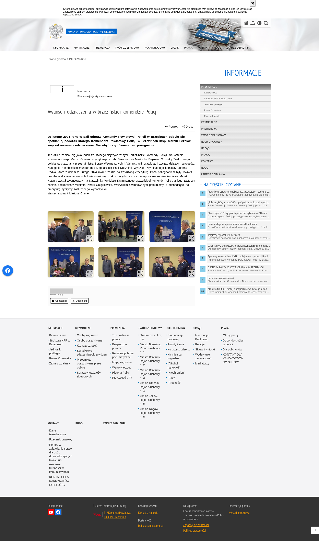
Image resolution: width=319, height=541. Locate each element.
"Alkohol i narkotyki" (173, 365)
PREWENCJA (209, 128)
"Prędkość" (174, 382)
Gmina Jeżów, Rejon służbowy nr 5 (150, 399)
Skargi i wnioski (205, 349)
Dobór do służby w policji (233, 342)
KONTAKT (207, 161)
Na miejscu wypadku (174, 356)
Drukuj (188, 126)
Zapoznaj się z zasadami (196, 525)
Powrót (171, 126)
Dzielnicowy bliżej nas (151, 337)
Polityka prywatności (194, 530)
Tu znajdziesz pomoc (120, 337)
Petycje (199, 344)
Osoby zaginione (87, 335)
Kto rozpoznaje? (87, 345)
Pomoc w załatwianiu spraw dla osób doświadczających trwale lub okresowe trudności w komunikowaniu (60, 458)
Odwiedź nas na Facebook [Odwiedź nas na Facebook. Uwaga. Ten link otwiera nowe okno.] (58, 512)
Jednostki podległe (213, 104)
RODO (204, 167)
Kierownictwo (210, 92)
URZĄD (205, 148)
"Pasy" (171, 377)
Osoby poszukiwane (89, 340)
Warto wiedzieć (121, 367)
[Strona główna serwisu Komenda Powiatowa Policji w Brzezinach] (246, 23)
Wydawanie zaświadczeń (203, 356)
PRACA (205, 154)
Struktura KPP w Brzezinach (218, 98)
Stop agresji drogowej (174, 337)
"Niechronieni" (176, 372)
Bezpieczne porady (119, 346)
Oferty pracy (230, 335)
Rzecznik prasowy (60, 439)
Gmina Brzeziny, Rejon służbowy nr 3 (150, 374)
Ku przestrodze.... (178, 349)
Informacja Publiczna (201, 337)
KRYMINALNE (209, 122)
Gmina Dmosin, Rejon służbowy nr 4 (150, 386)
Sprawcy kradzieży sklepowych (89, 374)
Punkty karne (175, 344)
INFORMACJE (78, 59)
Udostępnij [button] (59, 300)
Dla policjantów (232, 349)
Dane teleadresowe (57, 432)
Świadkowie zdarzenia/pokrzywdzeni (92, 352)
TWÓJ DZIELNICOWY (213, 135)
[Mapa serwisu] (252, 23)
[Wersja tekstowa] (259, 23)
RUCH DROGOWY (211, 141)
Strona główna (57, 59)
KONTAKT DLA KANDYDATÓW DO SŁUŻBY (233, 358)
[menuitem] (61, 46)
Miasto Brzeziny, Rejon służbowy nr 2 (150, 361)
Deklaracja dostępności (150, 526)
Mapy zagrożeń (122, 362)
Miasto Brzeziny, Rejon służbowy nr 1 (150, 348)
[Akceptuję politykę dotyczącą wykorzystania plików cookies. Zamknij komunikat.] (253, 3)
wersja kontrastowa (239, 513)
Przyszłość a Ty (122, 377)
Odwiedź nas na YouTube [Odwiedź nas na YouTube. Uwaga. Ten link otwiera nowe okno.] (51, 512)
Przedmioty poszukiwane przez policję (89, 363)
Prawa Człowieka (212, 110)
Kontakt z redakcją (148, 513)
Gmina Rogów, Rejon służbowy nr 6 (150, 412)
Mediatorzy (202, 363)
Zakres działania (212, 116)
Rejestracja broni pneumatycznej (122, 355)
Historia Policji (121, 372)
